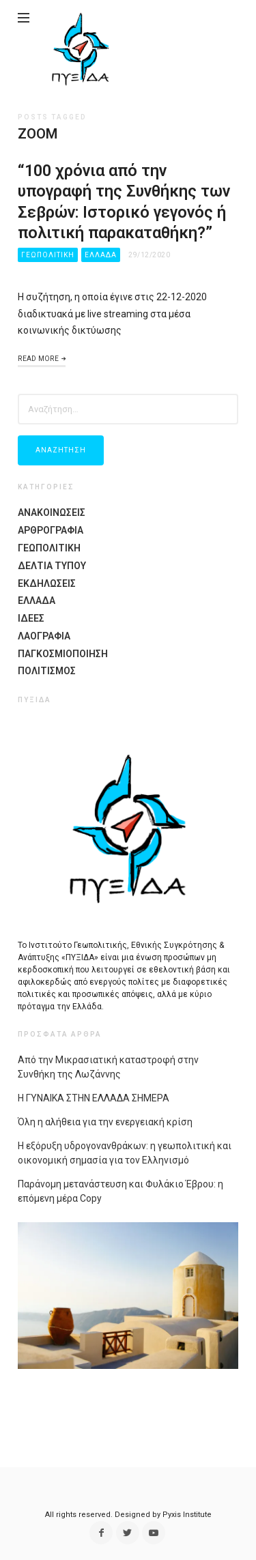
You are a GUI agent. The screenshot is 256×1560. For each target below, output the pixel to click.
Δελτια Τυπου (52, 565)
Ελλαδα (101, 255)
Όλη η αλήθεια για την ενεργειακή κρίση (105, 1121)
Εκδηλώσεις (47, 583)
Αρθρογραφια (50, 530)
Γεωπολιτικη (47, 255)
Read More (38, 358)
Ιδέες (31, 618)
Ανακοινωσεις (51, 512)
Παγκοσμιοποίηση (63, 653)
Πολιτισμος (47, 670)
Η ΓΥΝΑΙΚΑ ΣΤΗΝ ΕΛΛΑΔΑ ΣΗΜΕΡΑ (93, 1098)
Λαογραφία (44, 636)
